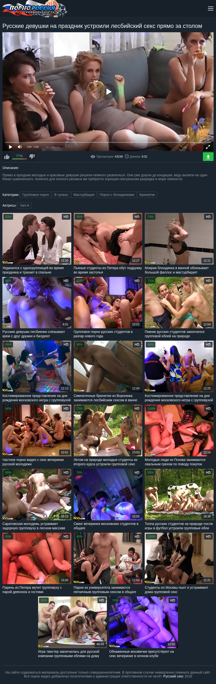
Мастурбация (84, 195)
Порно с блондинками (117, 195)
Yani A (24, 205)
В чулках (61, 195)
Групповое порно (35, 195)
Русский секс (173, 676)
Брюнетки (147, 195)
